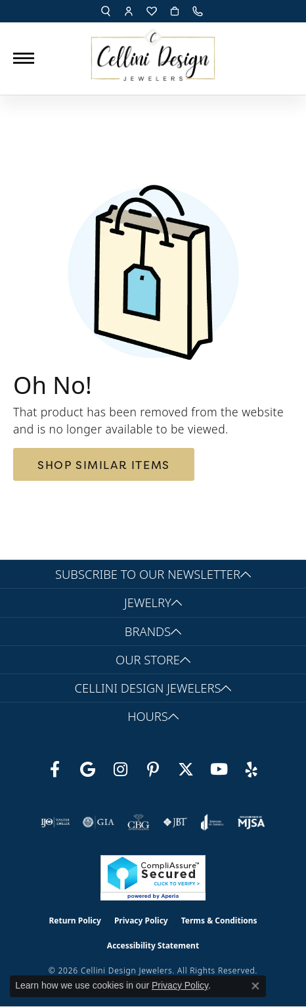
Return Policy (75, 920)
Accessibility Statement (153, 945)
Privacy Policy (141, 920)
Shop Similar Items (103, 464)
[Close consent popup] (255, 986)
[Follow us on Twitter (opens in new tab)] (186, 769)
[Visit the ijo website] (55, 822)
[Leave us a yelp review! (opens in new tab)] (251, 769)
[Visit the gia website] (98, 822)
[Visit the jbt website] (175, 822)
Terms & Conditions (219, 920)
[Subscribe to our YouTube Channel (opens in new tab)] (219, 769)
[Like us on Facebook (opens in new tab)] (54, 769)
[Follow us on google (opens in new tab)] (87, 769)
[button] (105, 11)
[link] (199, 11)
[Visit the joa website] (212, 822)
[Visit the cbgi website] (138, 822)
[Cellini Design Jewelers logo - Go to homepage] (153, 51)
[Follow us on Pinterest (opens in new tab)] (153, 769)
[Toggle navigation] (23, 58)
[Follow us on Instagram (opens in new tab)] (120, 769)
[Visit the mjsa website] (251, 822)
